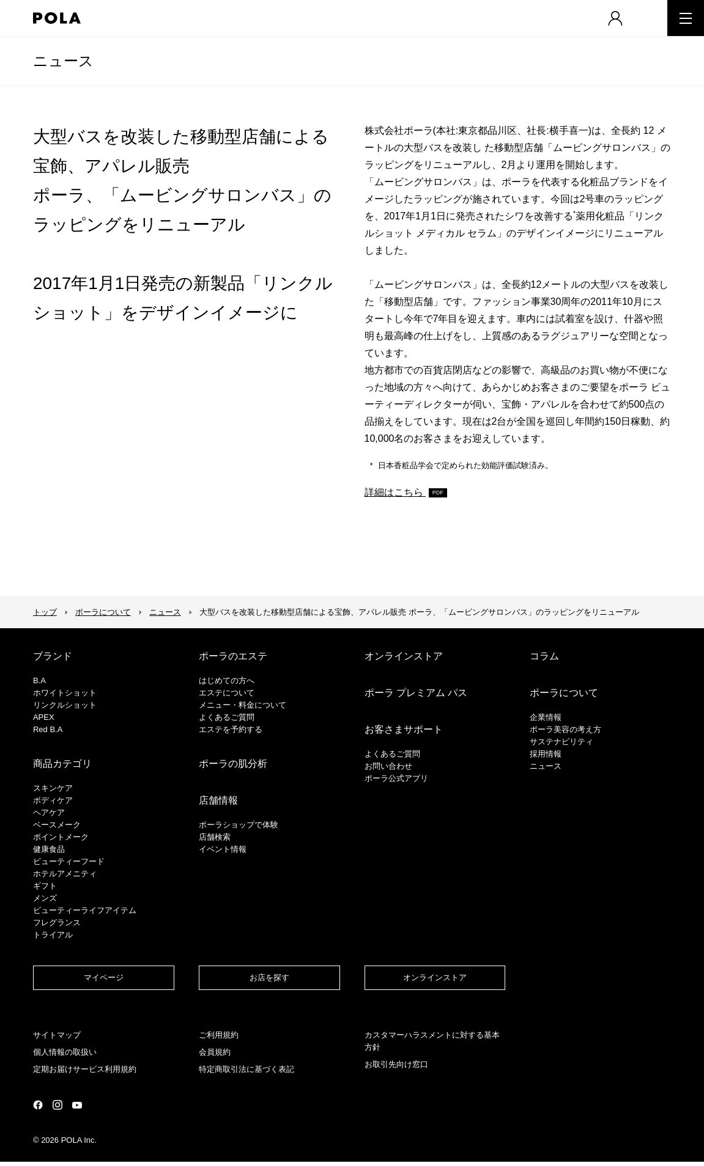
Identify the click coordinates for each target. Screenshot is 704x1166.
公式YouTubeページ (77, 1105)
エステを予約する (230, 729)
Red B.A (47, 729)
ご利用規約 (219, 1035)
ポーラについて (103, 612)
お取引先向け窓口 (396, 1064)
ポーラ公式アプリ (396, 778)
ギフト (45, 885)
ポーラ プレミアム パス (416, 693)
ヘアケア (49, 812)
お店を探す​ (269, 977)
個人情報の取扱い (65, 1052)
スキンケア (53, 788)
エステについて (226, 692)
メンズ (45, 898)
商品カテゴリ (62, 763)
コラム (544, 656)
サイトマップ (57, 1035)
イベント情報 (222, 849)
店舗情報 (218, 800)
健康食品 (49, 849)
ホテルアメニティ (65, 873)
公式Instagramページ (57, 1105)
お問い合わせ (388, 766)
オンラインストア (404, 656)
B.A (39, 680)
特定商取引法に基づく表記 (246, 1069)
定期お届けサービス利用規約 (84, 1069)
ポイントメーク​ (61, 837)
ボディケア (53, 800)
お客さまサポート (404, 729)
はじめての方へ (226, 680)
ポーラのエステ (233, 656)
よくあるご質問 (226, 717)
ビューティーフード (69, 861)
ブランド (52, 656)
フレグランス (57, 922)
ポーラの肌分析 (233, 763)
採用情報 (545, 753)
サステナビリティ (561, 741)
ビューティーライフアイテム (84, 910)
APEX (43, 717)
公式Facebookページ (38, 1105)
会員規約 (215, 1052)
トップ (45, 612)
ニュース (63, 61)
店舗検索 (215, 837)
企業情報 (545, 717)
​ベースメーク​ (57, 824)
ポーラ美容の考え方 (565, 729)
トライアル (53, 934)
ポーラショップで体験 (238, 824)
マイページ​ (104, 977)
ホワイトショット (65, 692)
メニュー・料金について (242, 705)
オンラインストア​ (435, 977)
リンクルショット (65, 705)
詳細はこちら (395, 492)
